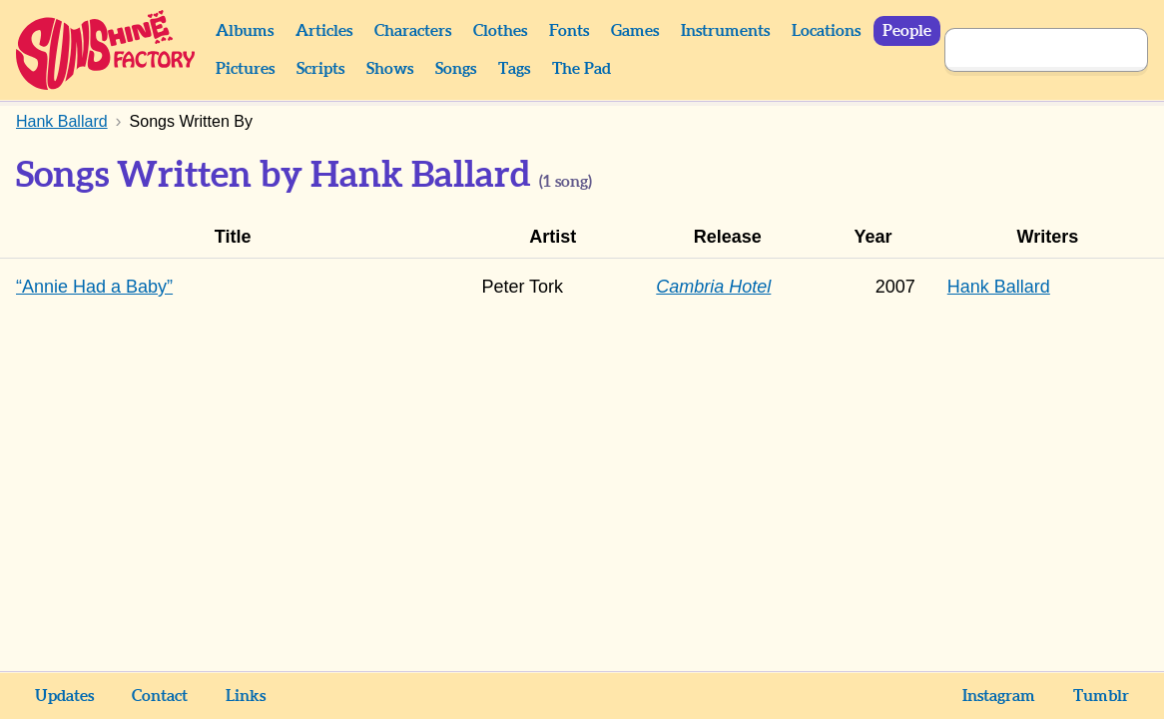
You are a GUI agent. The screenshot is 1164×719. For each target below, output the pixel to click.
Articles (323, 31)
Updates (64, 696)
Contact (160, 696)
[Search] (1024, 50)
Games (635, 31)
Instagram (998, 696)
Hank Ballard (998, 287)
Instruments (725, 31)
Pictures (245, 69)
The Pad (581, 69)
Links (246, 696)
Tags (514, 69)
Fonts (569, 31)
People (906, 31)
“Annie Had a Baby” (94, 287)
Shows (389, 69)
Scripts (320, 69)
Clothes (500, 31)
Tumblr (1101, 696)
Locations (826, 31)
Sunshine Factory (106, 50)
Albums (245, 31)
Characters (412, 31)
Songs (455, 69)
